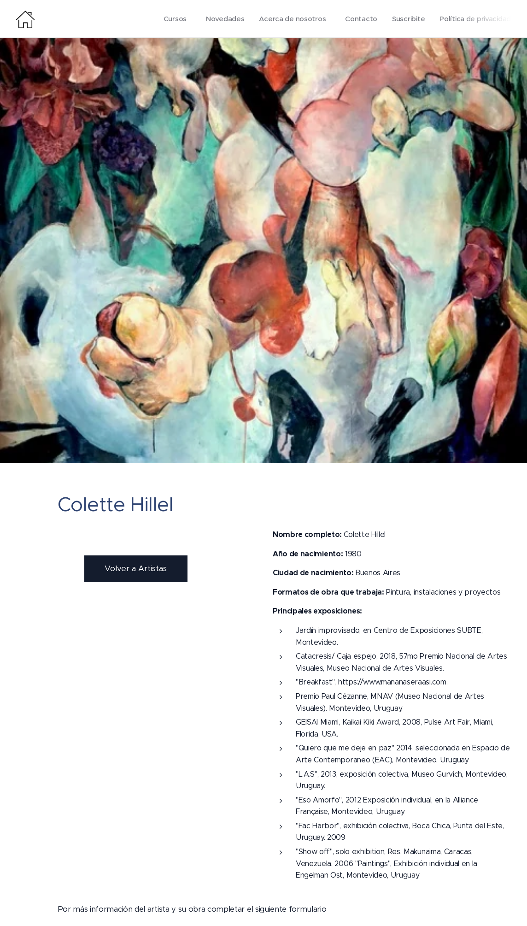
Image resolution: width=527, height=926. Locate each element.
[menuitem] (171, 18)
